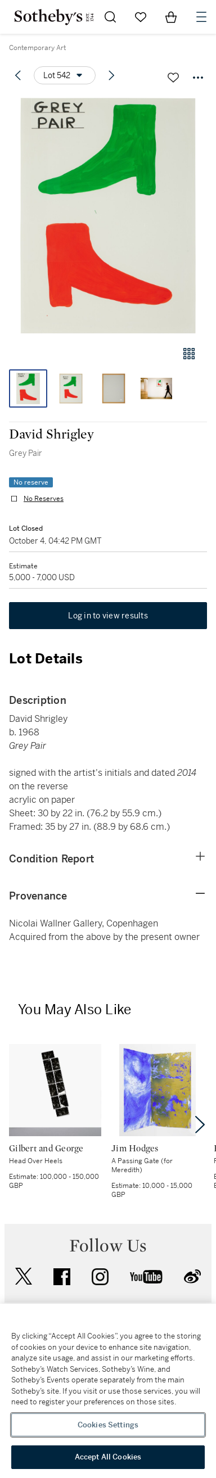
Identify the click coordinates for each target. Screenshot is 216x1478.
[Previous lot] (18, 75)
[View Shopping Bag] (171, 17)
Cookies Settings (108, 1425)
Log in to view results (108, 616)
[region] (108, 1391)
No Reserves (44, 498)
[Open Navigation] (201, 16)
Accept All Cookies (108, 1457)
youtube (146, 1276)
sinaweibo (192, 1276)
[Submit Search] (110, 16)
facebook (61, 1276)
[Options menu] (65, 75)
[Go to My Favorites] (140, 17)
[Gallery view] (189, 353)
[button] (108, 215)
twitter (23, 1276)
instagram (100, 1276)
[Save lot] (173, 78)
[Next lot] (111, 75)
